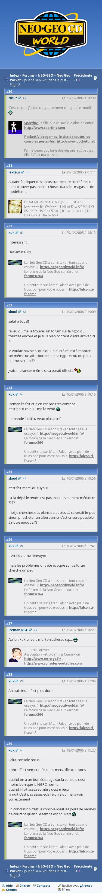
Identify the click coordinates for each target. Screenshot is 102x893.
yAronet (86, 885)
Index (14, 866)
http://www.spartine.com (44, 127)
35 (10, 471)
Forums (28, 866)
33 (10, 305)
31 (10, 165)
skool (12, 311)
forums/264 (33, 276)
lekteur (14, 172)
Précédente (83, 75)
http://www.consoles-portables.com (53, 663)
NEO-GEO (45, 866)
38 (10, 674)
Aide (9, 885)
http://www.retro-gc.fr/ (42, 658)
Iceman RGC (18, 630)
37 (10, 623)
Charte (25, 885)
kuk (11, 232)
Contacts (43, 885)
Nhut (12, 98)
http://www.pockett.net (76, 141)
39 (10, 743)
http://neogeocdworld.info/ (62, 267)
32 (10, 226)
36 (10, 539)
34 (10, 387)
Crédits (11, 890)
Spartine (31, 123)
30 (10, 91)
